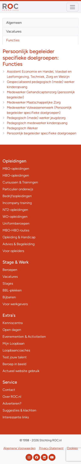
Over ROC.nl (12, 397)
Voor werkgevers (15, 304)
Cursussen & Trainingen (20, 182)
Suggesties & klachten (19, 410)
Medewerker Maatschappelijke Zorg (34, 102)
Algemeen (14, 23)
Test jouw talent (15, 357)
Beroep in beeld (14, 364)
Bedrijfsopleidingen (17, 196)
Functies (12, 40)
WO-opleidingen (15, 217)
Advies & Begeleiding (19, 244)
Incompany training (17, 203)
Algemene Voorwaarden (19, 448)
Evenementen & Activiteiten (24, 337)
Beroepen (10, 270)
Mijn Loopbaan (14, 343)
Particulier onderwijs (18, 189)
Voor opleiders (13, 251)
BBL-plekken (12, 290)
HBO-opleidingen (16, 175)
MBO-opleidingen (16, 169)
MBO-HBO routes (16, 230)
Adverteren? (12, 403)
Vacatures (13, 31)
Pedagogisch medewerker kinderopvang (37, 123)
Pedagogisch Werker (22, 128)
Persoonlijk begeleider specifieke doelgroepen (41, 133)
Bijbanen (9, 297)
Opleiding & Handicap (19, 237)
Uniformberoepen (16, 223)
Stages (8, 283)
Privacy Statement (51, 448)
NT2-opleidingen (15, 210)
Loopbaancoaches (16, 350)
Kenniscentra (13, 323)
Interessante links (16, 417)
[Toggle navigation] (72, 7)
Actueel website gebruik (21, 371)
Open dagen (12, 330)
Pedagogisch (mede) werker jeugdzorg (36, 118)
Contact (9, 390)
